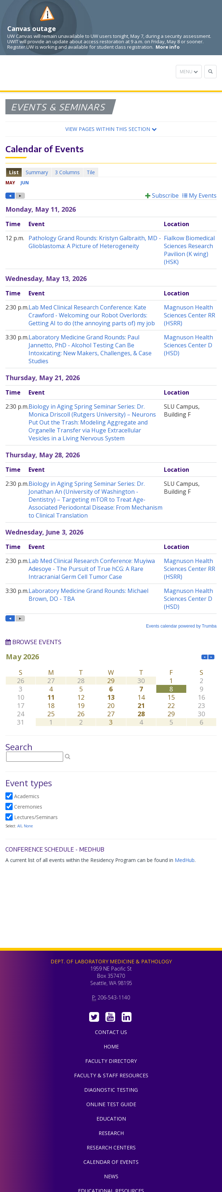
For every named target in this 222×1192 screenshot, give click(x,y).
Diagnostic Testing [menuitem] (111, 1089)
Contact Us (111, 1032)
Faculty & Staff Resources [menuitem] (111, 1075)
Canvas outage (31, 28)
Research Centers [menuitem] (111, 1147)
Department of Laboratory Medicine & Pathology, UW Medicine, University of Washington (42, 72)
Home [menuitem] (111, 1046)
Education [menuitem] (111, 1118)
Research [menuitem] (111, 1133)
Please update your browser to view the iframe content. (111, 172)
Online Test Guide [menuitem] (111, 1104)
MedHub (185, 860)
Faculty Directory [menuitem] (111, 1060)
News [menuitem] (111, 1176)
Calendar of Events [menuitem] (111, 1161)
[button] (111, 129)
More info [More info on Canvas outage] (168, 47)
